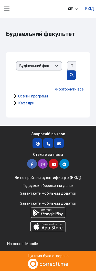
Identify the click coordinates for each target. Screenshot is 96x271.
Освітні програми (33, 96)
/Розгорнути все (69, 89)
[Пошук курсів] (72, 66)
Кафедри (26, 103)
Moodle (31, 243)
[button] (73, 9)
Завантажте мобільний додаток (48, 193)
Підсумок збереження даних (48, 185)
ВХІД (89, 8)
